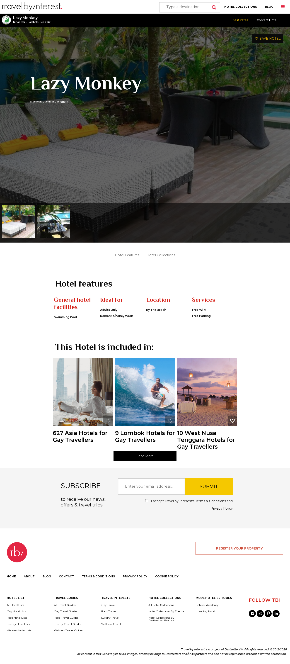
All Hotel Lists (15, 605)
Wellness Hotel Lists (19, 630)
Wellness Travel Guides (68, 630)
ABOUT (29, 576)
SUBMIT (209, 486)
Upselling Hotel (205, 611)
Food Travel (108, 611)
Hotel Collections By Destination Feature (161, 619)
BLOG (269, 6)
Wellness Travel (111, 624)
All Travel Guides (64, 605)
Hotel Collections (161, 255)
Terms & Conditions (210, 501)
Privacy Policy (222, 508)
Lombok (33, 22)
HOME (11, 576)
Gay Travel (108, 605)
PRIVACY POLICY (135, 576)
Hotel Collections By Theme (166, 611)
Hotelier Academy (207, 605)
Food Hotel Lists (17, 617)
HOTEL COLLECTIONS (240, 6)
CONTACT (66, 576)
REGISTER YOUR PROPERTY (239, 548)
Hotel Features (127, 255)
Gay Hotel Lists (16, 611)
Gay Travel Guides (65, 611)
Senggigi (45, 22)
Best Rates (240, 20)
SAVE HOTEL (268, 38)
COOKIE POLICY (167, 576)
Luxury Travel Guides (67, 624)
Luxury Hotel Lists (18, 624)
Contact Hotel (267, 20)
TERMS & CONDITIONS (98, 576)
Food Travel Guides (66, 617)
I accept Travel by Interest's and (189, 505)
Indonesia (19, 22)
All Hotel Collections (161, 605)
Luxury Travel (110, 617)
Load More (145, 456)
